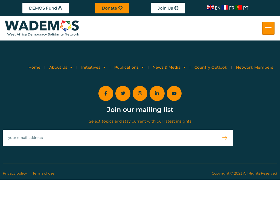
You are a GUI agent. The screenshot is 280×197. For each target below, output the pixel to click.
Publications (129, 67)
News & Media (169, 67)
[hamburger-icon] (268, 28)
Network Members (254, 67)
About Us (60, 67)
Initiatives (93, 67)
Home (34, 67)
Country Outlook (210, 67)
